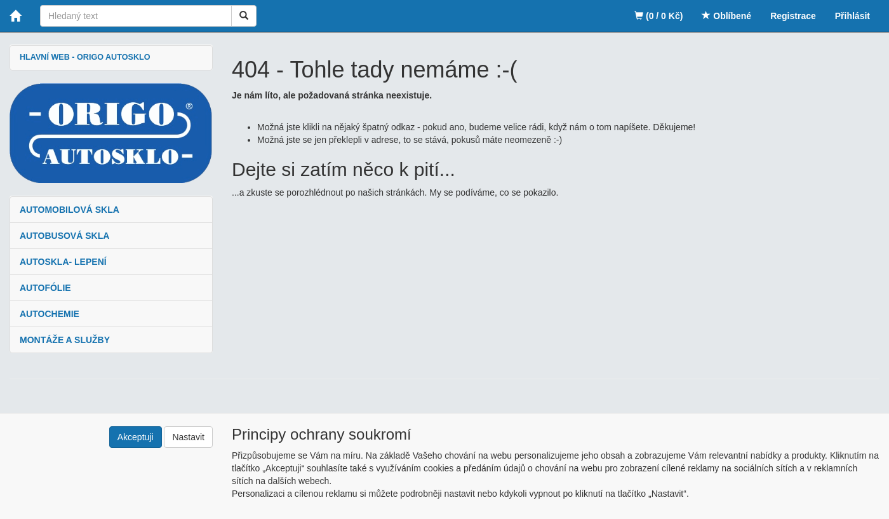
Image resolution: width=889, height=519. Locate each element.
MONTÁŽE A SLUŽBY (65, 340)
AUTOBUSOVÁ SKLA (64, 236)
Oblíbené (726, 16)
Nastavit (188, 437)
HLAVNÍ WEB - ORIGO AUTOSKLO (85, 57)
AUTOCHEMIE (49, 314)
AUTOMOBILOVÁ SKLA (69, 210)
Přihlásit (852, 16)
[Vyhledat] (244, 16)
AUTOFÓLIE (45, 288)
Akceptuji (135, 437)
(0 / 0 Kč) (658, 16)
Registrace (793, 16)
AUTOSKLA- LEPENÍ (63, 262)
